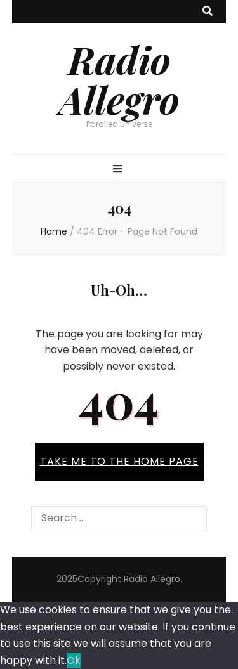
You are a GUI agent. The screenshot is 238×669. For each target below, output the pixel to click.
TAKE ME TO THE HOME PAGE (119, 461)
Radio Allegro (119, 79)
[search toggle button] (207, 11)
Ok (74, 660)
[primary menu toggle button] (119, 169)
